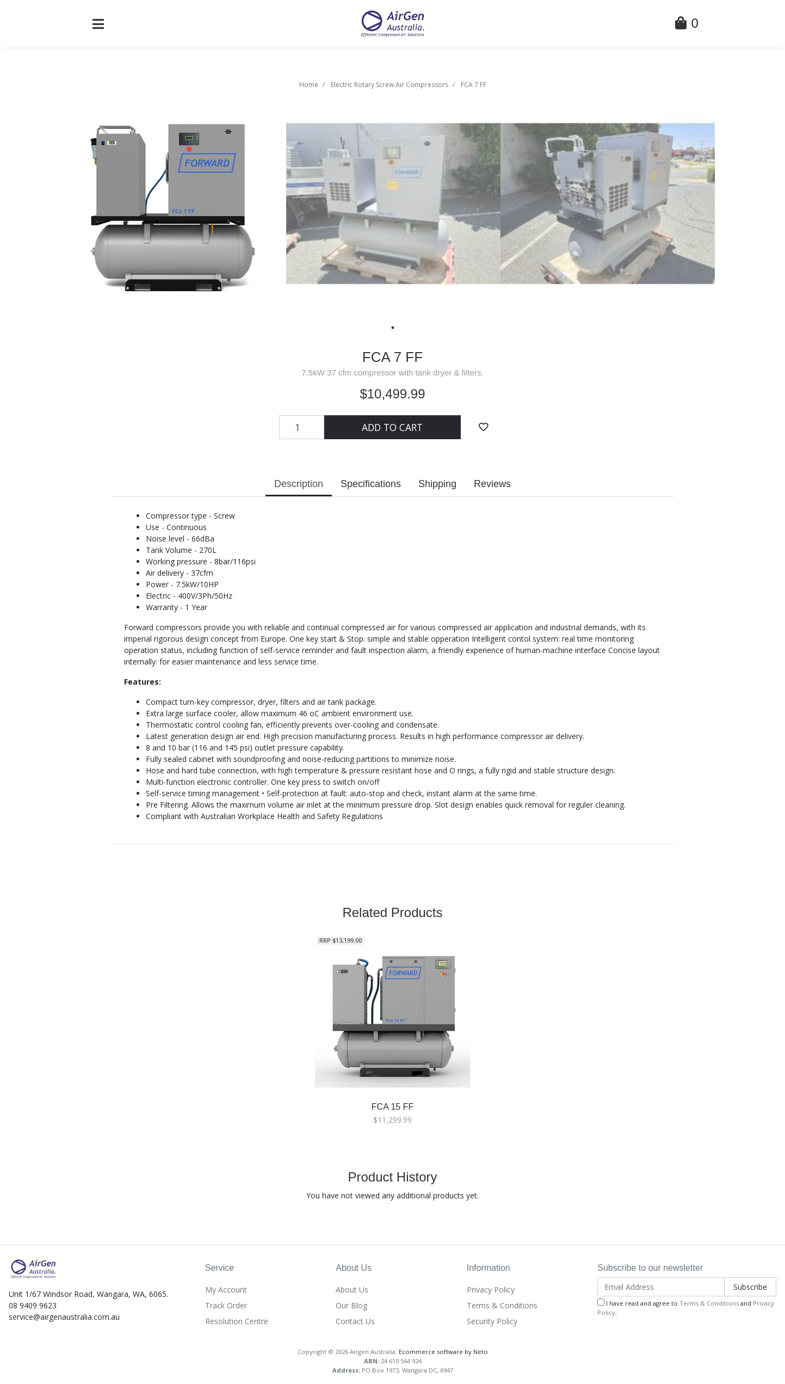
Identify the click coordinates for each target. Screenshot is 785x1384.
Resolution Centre (236, 1321)
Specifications (371, 483)
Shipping (437, 483)
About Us (352, 1289)
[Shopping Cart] (686, 25)
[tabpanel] (179, 203)
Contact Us (355, 1321)
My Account (226, 1289)
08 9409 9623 (33, 1305)
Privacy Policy (491, 1289)
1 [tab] (392, 327)
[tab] (298, 485)
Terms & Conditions (502, 1305)
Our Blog (351, 1305)
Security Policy (492, 1321)
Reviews (492, 483)
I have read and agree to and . (685, 1308)
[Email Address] (661, 1286)
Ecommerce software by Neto (443, 1352)
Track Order (226, 1305)
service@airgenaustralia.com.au (64, 1317)
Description (298, 483)
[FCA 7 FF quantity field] (302, 427)
